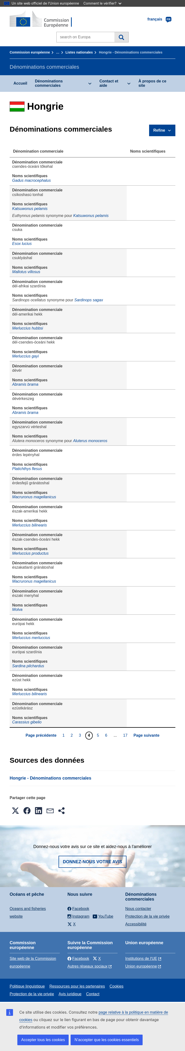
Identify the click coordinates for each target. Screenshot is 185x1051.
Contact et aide (108, 83)
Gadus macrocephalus (31, 180)
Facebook (78, 959)
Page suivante (146, 735)
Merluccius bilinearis (29, 525)
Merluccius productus (30, 553)
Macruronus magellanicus (34, 497)
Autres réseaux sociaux (87, 966)
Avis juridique (70, 994)
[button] (15, 810)
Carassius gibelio (27, 722)
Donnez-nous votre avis (92, 861)
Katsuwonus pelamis (30, 209)
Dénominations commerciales (49, 83)
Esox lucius (22, 244)
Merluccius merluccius (31, 638)
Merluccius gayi (25, 356)
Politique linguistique (27, 986)
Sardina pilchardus (28, 666)
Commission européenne (30, 52)
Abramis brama (25, 384)
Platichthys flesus (27, 469)
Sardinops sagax (88, 300)
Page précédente (41, 735)
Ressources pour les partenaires (77, 986)
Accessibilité (135, 924)
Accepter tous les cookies (43, 1040)
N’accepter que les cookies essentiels (106, 1040)
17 (126, 735)
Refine (159, 130)
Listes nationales (79, 52)
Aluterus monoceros (90, 441)
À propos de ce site (152, 83)
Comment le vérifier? (102, 3)
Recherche (121, 37)
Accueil (20, 83)
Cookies (117, 986)
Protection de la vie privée (147, 916)
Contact (92, 994)
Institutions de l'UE (141, 959)
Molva (17, 609)
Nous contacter (138, 909)
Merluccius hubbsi (27, 328)
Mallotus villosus (26, 272)
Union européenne (141, 966)
